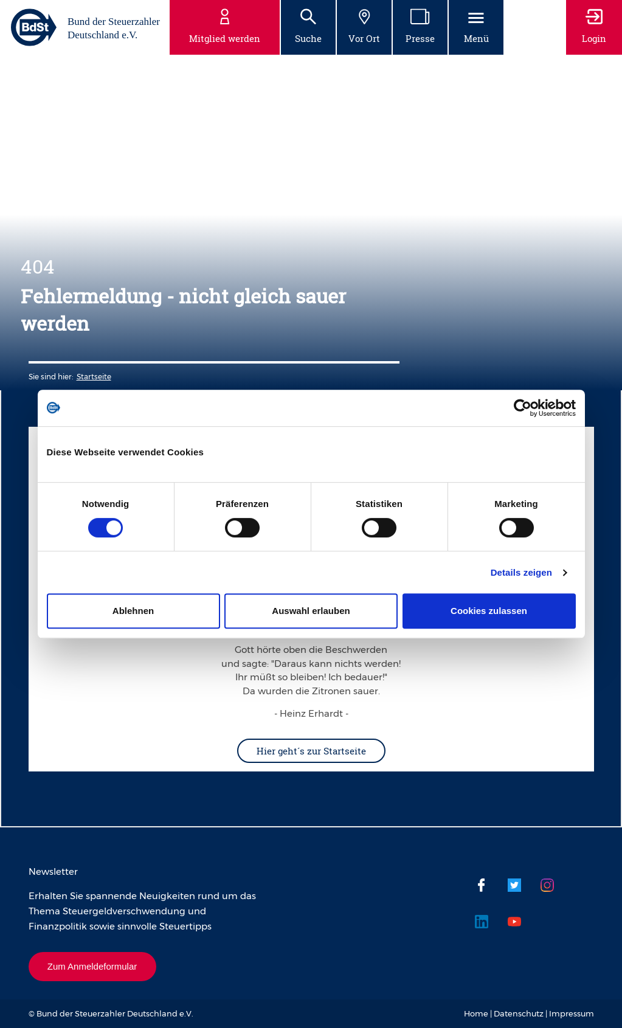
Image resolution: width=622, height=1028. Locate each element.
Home (476, 1013)
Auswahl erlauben (311, 610)
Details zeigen (521, 572)
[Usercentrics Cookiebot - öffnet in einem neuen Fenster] (522, 408)
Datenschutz (519, 1013)
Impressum (571, 1013)
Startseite (94, 376)
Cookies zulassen (489, 610)
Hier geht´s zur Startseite (311, 751)
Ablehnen (133, 610)
